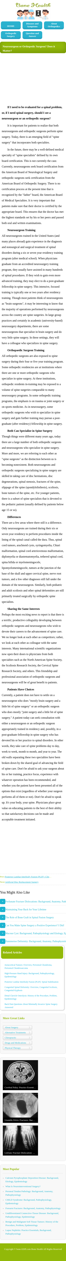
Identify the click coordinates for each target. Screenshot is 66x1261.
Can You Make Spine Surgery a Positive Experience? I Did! (34, 925)
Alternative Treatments (15, 1032)
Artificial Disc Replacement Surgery (22, 882)
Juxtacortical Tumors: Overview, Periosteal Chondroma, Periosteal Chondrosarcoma (28, 966)
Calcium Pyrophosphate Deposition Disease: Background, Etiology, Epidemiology (32, 1180)
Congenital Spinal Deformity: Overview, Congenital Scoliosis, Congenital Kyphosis (31, 989)
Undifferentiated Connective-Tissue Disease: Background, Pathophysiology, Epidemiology (32, 1215)
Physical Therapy (13, 1048)
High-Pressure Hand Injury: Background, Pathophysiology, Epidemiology (30, 975)
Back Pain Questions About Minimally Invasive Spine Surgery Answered (31, 1006)
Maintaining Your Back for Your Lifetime (25, 909)
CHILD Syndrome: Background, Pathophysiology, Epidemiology (28, 1201)
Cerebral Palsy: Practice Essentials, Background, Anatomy (21, 1087)
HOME (10, 26)
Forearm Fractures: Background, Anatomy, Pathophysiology (33, 1208)
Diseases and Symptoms (32, 25)
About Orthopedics (54, 25)
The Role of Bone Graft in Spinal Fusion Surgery (29, 917)
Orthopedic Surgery (10, 34)
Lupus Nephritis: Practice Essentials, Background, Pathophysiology (28, 1232)
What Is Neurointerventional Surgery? (22, 1186)
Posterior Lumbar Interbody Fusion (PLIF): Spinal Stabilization (31, 982)
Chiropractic (10, 1037)
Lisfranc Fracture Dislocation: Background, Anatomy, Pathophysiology (21, 1152)
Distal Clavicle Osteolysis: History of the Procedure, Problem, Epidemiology (31, 997)
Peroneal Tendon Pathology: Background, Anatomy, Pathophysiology (29, 1193)
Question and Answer (32, 34)
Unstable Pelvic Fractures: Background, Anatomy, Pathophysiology (21, 1120)
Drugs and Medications (15, 1042)
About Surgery (11, 1027)
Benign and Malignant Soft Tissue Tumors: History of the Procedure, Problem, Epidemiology (31, 1223)
